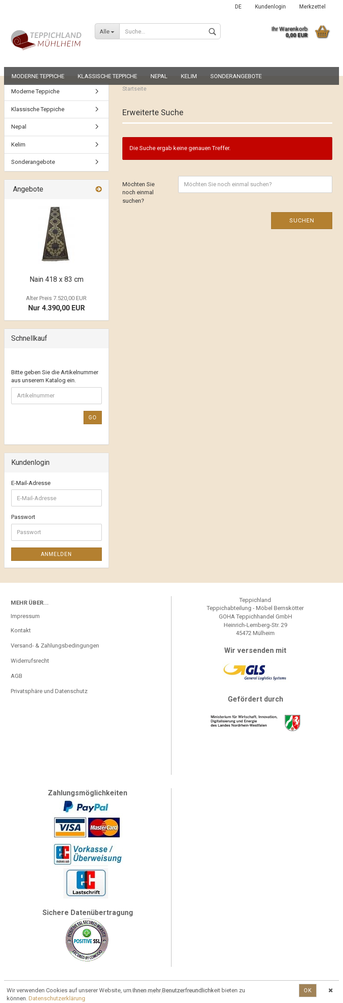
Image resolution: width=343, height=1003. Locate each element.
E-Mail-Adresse (30, 483)
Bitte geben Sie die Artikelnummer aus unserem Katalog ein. (54, 376)
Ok (308, 990)
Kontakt (21, 630)
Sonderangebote (236, 76)
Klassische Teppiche (107, 76)
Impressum (25, 616)
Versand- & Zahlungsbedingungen (55, 645)
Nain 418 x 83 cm (56, 279)
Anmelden (56, 554)
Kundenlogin (270, 7)
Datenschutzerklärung (57, 998)
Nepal (159, 76)
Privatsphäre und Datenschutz (49, 691)
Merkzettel (312, 7)
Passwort (23, 517)
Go (92, 417)
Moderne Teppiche (38, 76)
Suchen (301, 220)
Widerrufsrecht (30, 660)
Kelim (189, 76)
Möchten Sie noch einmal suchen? (138, 192)
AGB (16, 676)
